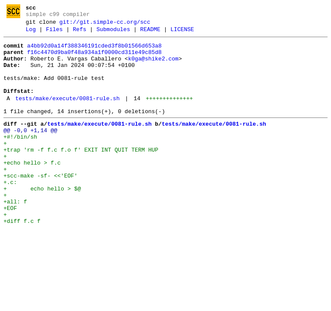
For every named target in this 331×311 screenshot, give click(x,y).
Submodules (113, 33)
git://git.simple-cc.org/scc (105, 25)
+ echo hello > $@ (42, 220)
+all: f (15, 235)
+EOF (10, 243)
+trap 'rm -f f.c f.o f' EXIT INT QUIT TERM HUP (80, 173)
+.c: (10, 212)
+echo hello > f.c (32, 189)
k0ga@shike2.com (153, 66)
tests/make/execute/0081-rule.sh (67, 114)
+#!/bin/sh (20, 158)
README (150, 33)
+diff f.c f (22, 259)
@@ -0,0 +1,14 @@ (30, 150)
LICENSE (182, 33)
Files (54, 33)
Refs (79, 33)
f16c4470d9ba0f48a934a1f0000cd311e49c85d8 (94, 59)
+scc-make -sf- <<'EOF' (40, 204)
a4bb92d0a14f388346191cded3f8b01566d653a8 (94, 51)
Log (31, 33)
